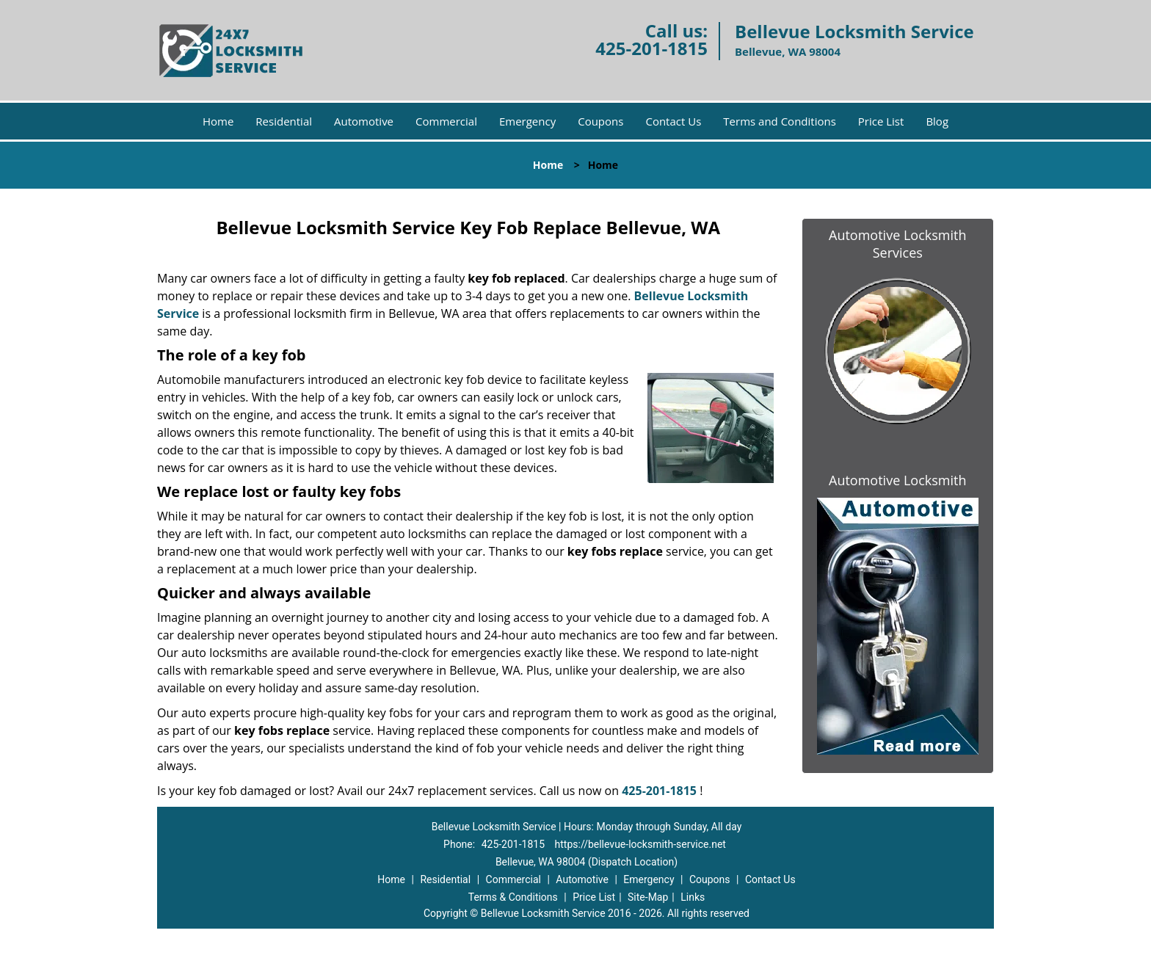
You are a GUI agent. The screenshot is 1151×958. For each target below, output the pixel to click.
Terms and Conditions (779, 121)
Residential (283, 121)
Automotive (363, 121)
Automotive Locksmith (897, 480)
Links (692, 897)
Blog (937, 121)
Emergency (527, 121)
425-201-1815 (651, 48)
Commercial (446, 121)
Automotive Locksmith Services (897, 243)
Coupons (600, 121)
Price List (881, 121)
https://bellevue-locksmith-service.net (640, 844)
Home (218, 121)
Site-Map (648, 897)
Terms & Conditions (513, 897)
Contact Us (673, 121)
